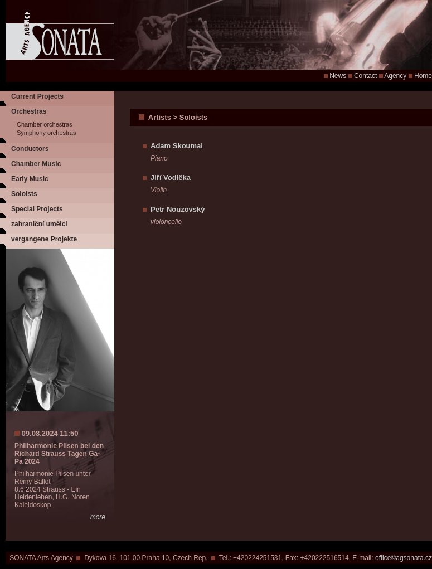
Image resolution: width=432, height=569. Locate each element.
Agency (395, 76)
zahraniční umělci (39, 224)
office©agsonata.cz (403, 558)
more (97, 517)
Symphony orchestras (46, 132)
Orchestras (28, 111)
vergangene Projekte (44, 239)
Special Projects (37, 209)
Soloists (24, 194)
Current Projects (37, 96)
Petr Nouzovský (178, 209)
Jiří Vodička (171, 177)
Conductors (29, 149)
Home (423, 76)
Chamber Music (36, 164)
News (337, 76)
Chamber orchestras (44, 124)
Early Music (29, 179)
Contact (365, 76)
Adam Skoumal (177, 146)
